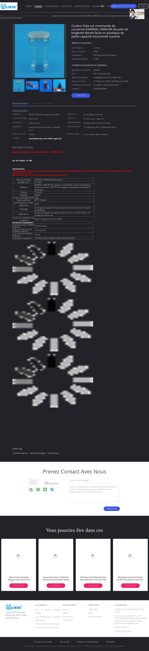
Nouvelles (111, 6)
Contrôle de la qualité (43, 642)
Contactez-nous (98, 6)
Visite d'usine (66, 6)
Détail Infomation (20, 103)
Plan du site (64, 642)
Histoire (66, 609)
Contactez (80, 95)
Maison (29, 6)
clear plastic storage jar (37, 453)
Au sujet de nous (51, 6)
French (143, 6)
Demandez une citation (123, 6)
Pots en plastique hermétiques (47, 624)
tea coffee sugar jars (20, 453)
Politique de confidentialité (87, 642)
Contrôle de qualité (82, 6)
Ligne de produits (95, 616)
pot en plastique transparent (47, 627)
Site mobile (110, 642)
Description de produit (43, 103)
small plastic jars (53, 453)
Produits (38, 6)
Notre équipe (68, 616)
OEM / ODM (93, 609)
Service (65, 613)
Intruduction (68, 620)
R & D (91, 613)
